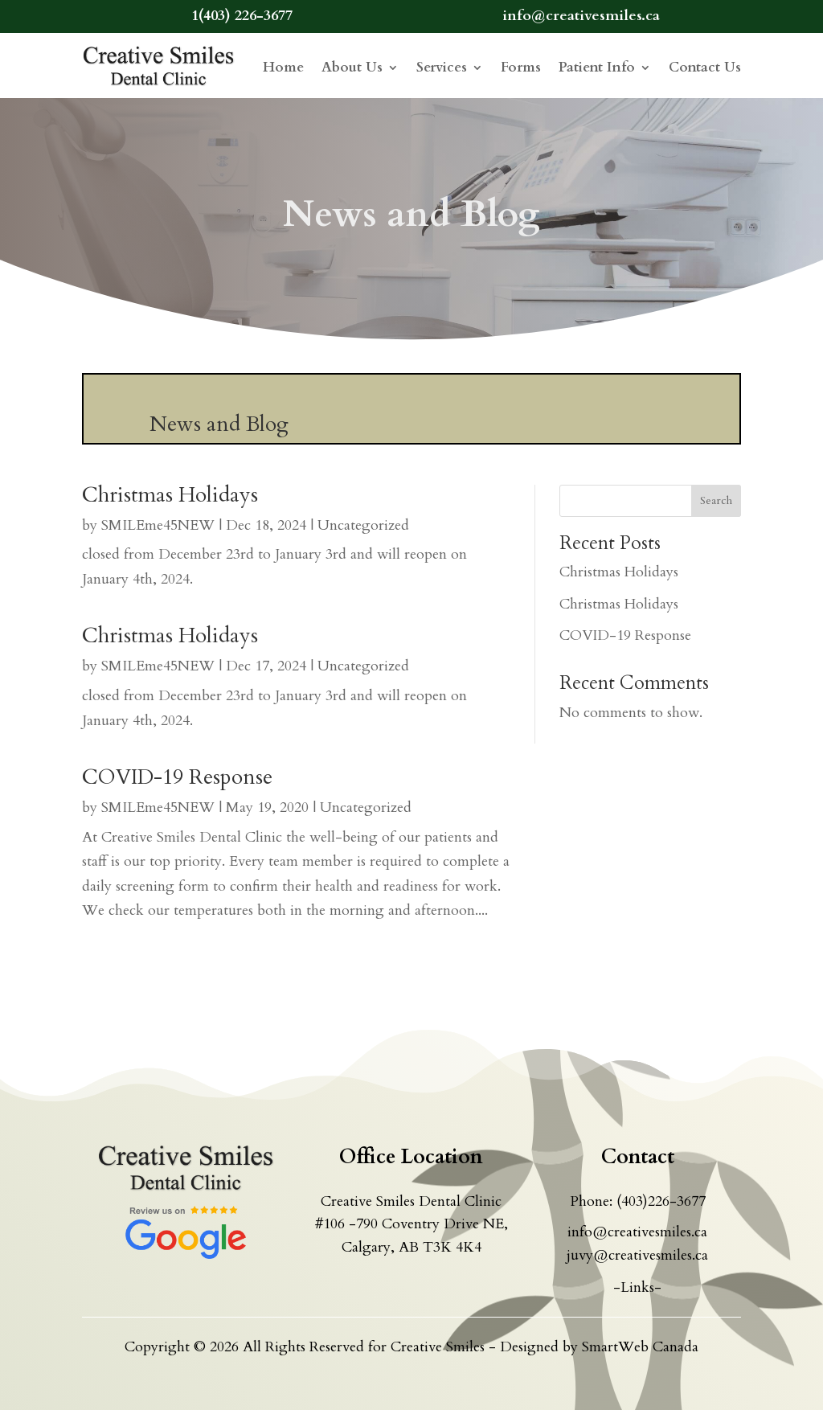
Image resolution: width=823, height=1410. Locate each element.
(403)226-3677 (661, 1201)
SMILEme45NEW (158, 525)
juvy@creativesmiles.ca (637, 1255)
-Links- (637, 1287)
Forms (521, 67)
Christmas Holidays (170, 495)
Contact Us (705, 67)
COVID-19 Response (177, 777)
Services (441, 67)
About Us (352, 67)
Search (716, 500)
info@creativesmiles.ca (637, 1232)
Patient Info (597, 67)
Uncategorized (363, 525)
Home (283, 67)
